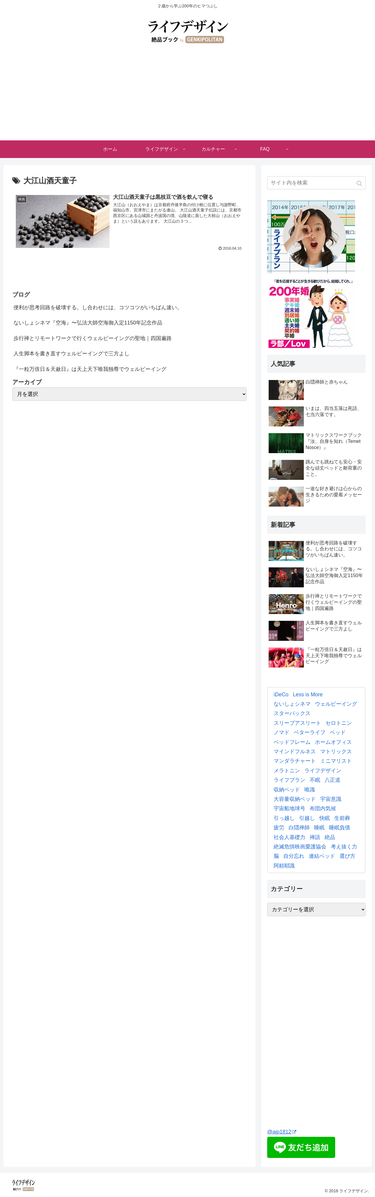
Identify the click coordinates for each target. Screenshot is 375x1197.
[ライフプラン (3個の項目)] (288, 780)
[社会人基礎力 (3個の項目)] (288, 837)
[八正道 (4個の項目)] (331, 780)
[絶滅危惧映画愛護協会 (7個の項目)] (299, 846)
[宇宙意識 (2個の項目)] (330, 799)
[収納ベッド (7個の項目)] (286, 789)
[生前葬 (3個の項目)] (341, 818)
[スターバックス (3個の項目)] (291, 713)
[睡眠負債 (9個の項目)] (339, 827)
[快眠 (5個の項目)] (324, 818)
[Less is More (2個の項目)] (307, 694)
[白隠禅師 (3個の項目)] (298, 827)
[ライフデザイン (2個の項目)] (322, 770)
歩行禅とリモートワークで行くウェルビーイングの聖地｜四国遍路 (92, 338)
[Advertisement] (187, 96)
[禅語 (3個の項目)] (314, 837)
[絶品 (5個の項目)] (329, 837)
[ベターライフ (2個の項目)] (308, 732)
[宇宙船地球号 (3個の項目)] (288, 808)
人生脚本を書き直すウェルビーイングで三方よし (71, 354)
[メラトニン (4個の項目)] (286, 770)
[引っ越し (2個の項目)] (283, 818)
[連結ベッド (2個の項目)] (321, 856)
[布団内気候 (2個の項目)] (322, 808)
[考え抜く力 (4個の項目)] (343, 846)
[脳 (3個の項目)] (275, 856)
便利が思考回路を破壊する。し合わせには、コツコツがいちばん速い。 (97, 307)
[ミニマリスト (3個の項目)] (335, 761)
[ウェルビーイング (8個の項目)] (335, 704)
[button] (360, 183)
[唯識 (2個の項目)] (309, 789)
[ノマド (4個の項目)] (280, 732)
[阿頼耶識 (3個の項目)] (283, 865)
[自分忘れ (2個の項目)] (293, 856)
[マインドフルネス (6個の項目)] (294, 751)
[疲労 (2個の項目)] (278, 827)
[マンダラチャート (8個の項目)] (294, 761)
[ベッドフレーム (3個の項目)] (291, 742)
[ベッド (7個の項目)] (337, 732)
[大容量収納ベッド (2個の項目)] (294, 799)
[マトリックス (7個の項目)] (335, 751)
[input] (316, 182)
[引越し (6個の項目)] (306, 818)
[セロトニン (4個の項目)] (338, 723)
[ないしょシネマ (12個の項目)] (291, 704)
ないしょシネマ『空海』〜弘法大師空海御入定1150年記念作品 (87, 323)
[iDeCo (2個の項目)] (280, 694)
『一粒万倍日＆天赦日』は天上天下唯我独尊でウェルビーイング (89, 369)
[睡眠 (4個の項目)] (319, 827)
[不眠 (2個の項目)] (314, 780)
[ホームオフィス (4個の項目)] (332, 742)
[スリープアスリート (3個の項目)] (296, 723)
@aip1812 (281, 1132)
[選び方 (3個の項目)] (346, 856)
